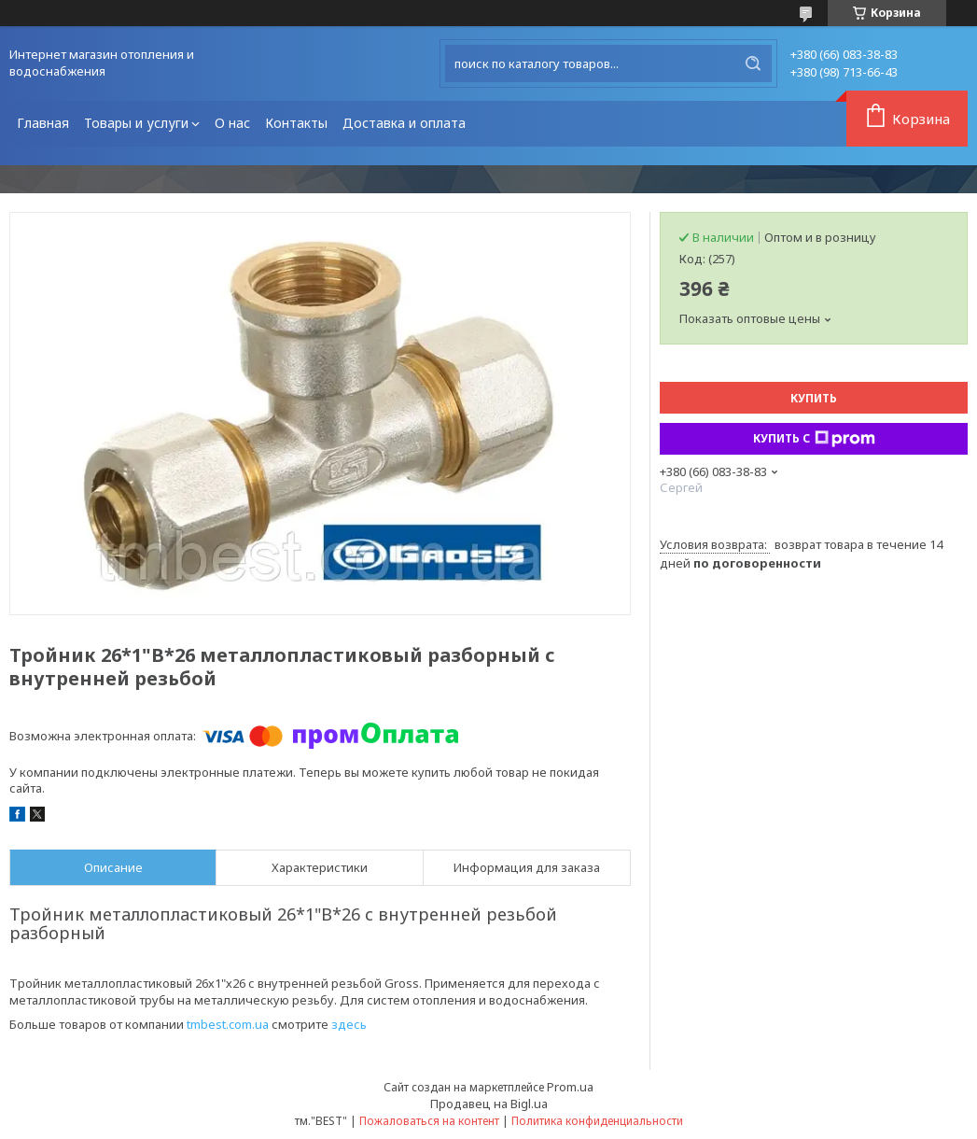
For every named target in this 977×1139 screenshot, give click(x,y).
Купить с (814, 438)
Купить (813, 398)
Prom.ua (570, 1086)
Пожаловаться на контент (429, 1121)
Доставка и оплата (404, 123)
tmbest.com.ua (228, 1024)
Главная (43, 123)
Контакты (296, 123)
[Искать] (753, 63)
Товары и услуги (136, 123)
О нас (232, 123)
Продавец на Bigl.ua (489, 1103)
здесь (349, 1024)
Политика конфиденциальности (597, 1121)
